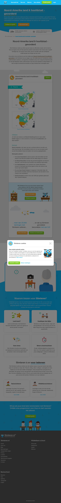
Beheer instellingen (25, 264)
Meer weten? (19, 259)
